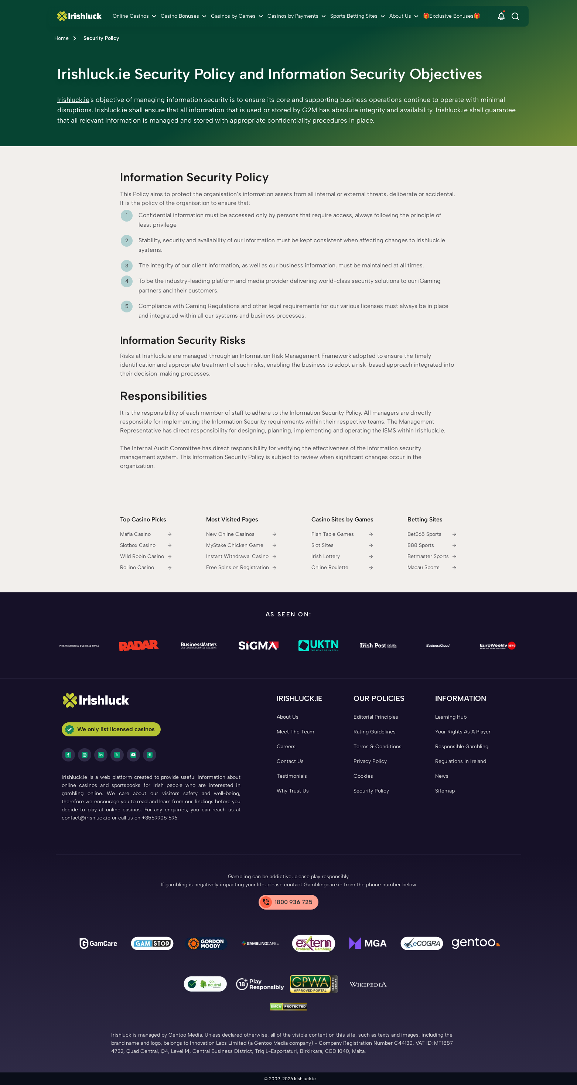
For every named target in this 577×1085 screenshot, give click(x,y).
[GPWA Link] (314, 985)
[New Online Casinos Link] (241, 534)
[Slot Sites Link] (342, 545)
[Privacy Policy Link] (370, 761)
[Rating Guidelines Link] (375, 732)
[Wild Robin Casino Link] (146, 556)
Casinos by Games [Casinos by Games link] (233, 16)
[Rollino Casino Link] (146, 568)
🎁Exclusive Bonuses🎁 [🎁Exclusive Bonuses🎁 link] (451, 16)
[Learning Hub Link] (451, 717)
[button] (501, 16)
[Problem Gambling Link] (314, 944)
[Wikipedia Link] (368, 985)
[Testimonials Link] (292, 776)
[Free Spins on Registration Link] (241, 568)
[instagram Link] (85, 755)
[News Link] (441, 776)
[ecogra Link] (422, 944)
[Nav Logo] (81, 16)
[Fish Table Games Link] (342, 534)
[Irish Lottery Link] (342, 556)
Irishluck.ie (73, 100)
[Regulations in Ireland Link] (460, 761)
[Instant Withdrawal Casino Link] (241, 556)
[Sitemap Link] (445, 791)
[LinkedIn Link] (101, 755)
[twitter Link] (117, 755)
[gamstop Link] (152, 944)
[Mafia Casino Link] (146, 534)
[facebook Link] (68, 755)
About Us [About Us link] (400, 16)
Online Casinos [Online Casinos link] (131, 16)
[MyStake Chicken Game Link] (241, 545)
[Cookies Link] (363, 776)
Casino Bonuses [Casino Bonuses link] (180, 16)
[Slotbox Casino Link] (146, 545)
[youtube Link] (133, 755)
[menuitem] (135, 16)
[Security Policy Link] (371, 791)
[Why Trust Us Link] (293, 791)
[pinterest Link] (150, 755)
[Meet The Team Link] (295, 732)
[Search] (515, 16)
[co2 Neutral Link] (206, 985)
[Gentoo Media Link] (476, 945)
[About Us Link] (287, 717)
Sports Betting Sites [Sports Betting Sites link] (354, 16)
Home (61, 38)
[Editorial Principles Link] (376, 717)
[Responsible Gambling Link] (461, 747)
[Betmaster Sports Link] (432, 556)
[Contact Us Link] (290, 761)
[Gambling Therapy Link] (206, 944)
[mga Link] (368, 944)
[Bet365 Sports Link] (432, 534)
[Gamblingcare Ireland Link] (260, 944)
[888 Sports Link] (432, 545)
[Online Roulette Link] (342, 568)
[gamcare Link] (98, 944)
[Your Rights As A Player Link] (463, 732)
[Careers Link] (286, 747)
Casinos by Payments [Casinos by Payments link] (292, 16)
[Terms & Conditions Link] (378, 747)
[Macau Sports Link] (432, 568)
